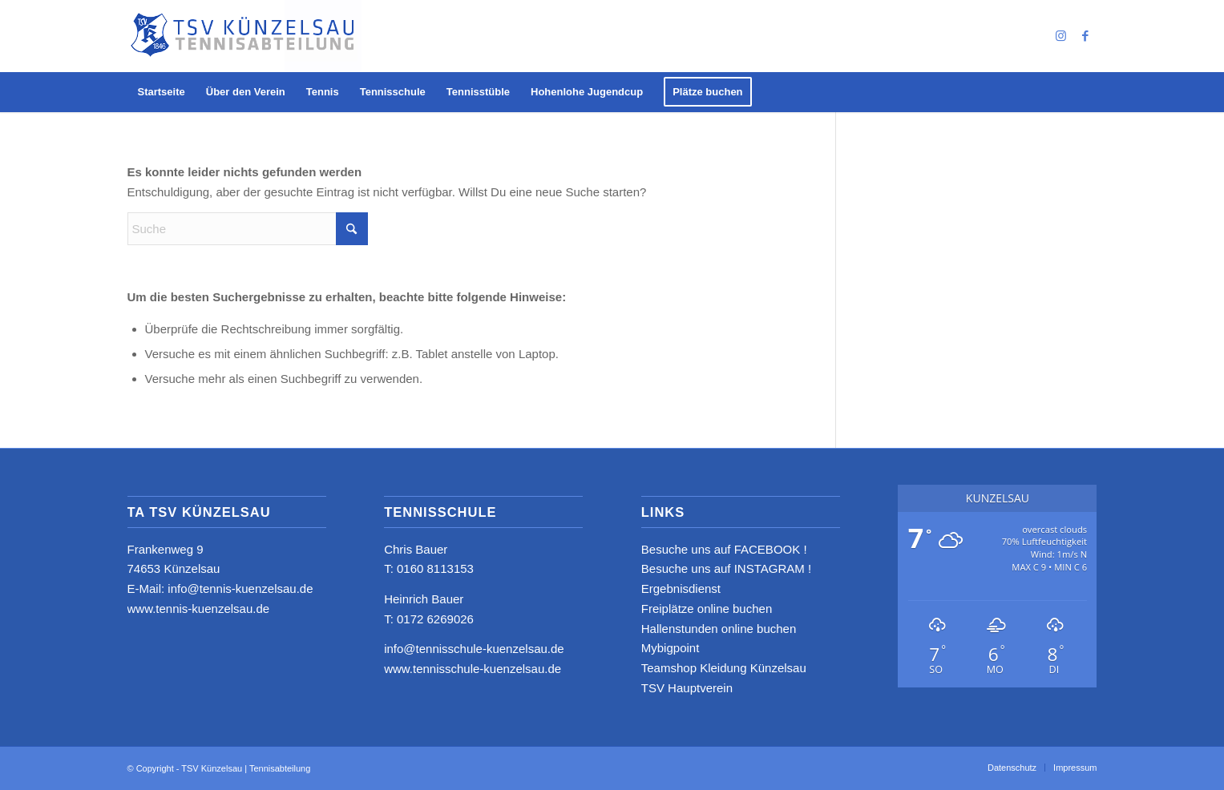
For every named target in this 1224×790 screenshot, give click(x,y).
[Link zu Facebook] (1085, 36)
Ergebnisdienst (681, 588)
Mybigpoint (670, 648)
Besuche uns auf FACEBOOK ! (724, 549)
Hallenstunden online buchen (718, 628)
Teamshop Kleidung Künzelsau (723, 668)
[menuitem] (161, 92)
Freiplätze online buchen (706, 608)
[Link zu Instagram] (1061, 36)
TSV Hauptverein (687, 688)
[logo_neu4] (244, 36)
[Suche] (247, 228)
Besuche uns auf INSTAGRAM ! (726, 568)
